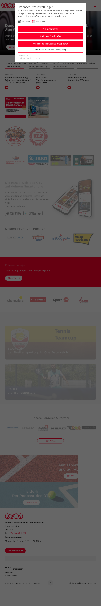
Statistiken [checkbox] (41, 21)
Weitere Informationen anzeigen (50, 49)
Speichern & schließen (50, 36)
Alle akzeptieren (50, 28)
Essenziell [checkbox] (25, 21)
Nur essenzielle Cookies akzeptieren (50, 43)
